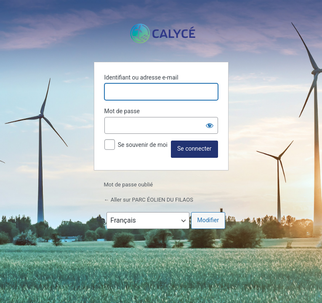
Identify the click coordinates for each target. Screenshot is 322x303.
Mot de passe (122, 111)
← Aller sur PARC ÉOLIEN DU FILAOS (148, 200)
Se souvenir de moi (143, 144)
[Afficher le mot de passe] (209, 125)
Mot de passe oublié (129, 184)
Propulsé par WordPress (161, 33)
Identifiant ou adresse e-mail (141, 77)
